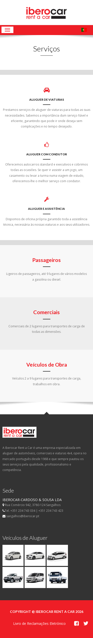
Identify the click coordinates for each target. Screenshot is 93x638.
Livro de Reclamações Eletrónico (39, 623)
